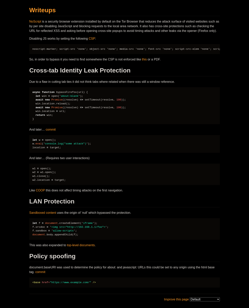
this (144, 59)
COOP (40, 190)
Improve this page (176, 299)
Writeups (42, 10)
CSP (92, 38)
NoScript (35, 21)
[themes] (205, 299)
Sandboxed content (42, 212)
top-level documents (81, 245)
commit (51, 129)
